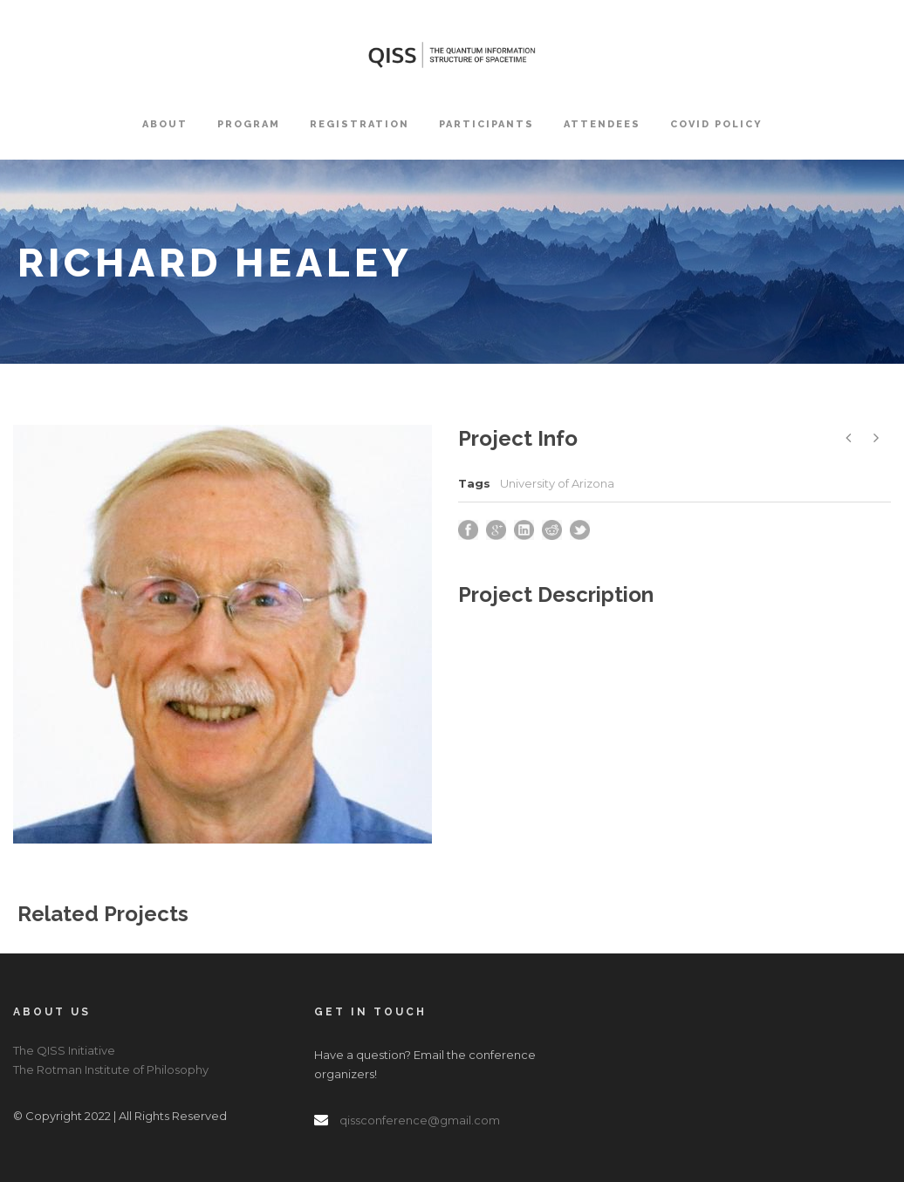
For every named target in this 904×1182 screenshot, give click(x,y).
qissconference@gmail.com (419, 1120)
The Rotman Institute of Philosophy (111, 1069)
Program (248, 124)
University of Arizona (557, 483)
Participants (486, 124)
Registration (359, 124)
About (165, 124)
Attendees (602, 124)
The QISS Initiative (64, 1050)
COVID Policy (716, 124)
